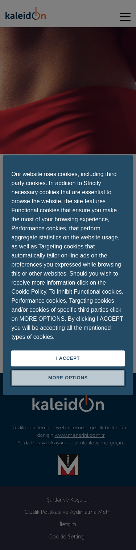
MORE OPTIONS (68, 377)
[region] (67, 275)
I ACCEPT (68, 358)
